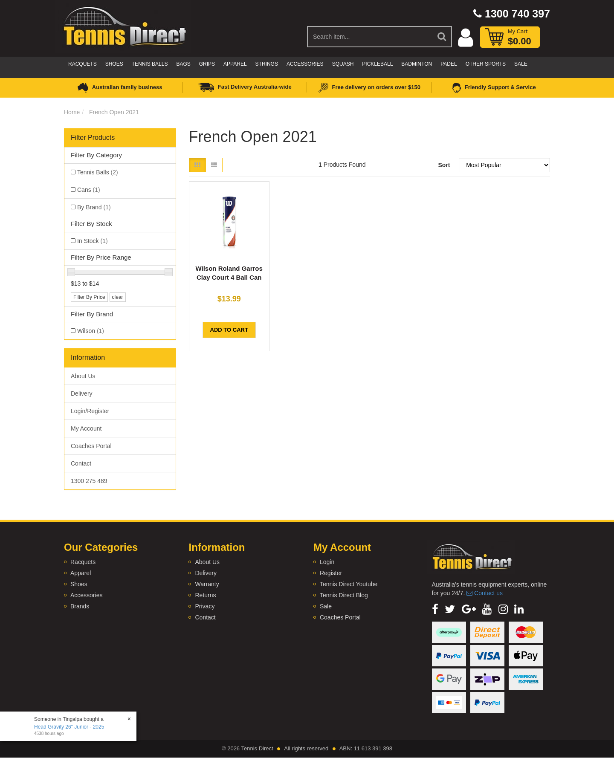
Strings (266, 64)
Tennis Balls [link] (97, 172)
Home (72, 112)
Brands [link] (79, 606)
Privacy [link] (204, 606)
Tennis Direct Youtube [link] (348, 584)
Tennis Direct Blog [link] (344, 595)
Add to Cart (229, 330)
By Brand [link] (94, 207)
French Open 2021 (114, 112)
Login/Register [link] (90, 411)
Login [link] (327, 561)
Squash (343, 64)
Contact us (484, 593)
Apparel (234, 64)
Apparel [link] (80, 573)
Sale (520, 64)
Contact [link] (81, 463)
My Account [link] (86, 428)
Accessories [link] (86, 595)
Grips (207, 64)
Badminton (416, 64)
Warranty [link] (207, 584)
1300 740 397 (511, 14)
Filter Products (93, 137)
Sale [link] (326, 606)
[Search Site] (442, 36)
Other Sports (486, 64)
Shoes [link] (78, 584)
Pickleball (377, 64)
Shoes (114, 64)
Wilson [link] (90, 330)
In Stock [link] (92, 240)
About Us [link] (83, 376)
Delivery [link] (82, 393)
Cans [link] (88, 189)
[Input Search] (370, 36)
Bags (183, 64)
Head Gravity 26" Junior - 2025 (69, 727)
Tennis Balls (150, 64)
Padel (448, 64)
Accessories (305, 64)
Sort (444, 165)
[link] (435, 609)
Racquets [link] (83, 561)
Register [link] (331, 573)
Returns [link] (205, 595)
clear (117, 297)
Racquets (82, 64)
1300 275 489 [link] (89, 480)
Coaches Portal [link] (91, 446)
